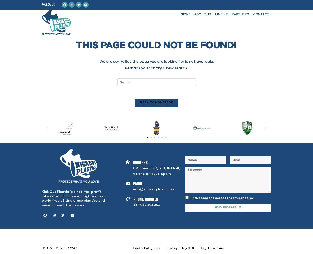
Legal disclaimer (213, 248)
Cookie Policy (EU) (146, 248)
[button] (147, 137)
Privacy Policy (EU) (180, 248)
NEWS (185, 14)
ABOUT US (202, 14)
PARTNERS (240, 14)
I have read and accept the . (222, 198)
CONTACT (261, 14)
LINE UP (221, 14)
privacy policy (243, 198)
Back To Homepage (156, 102)
